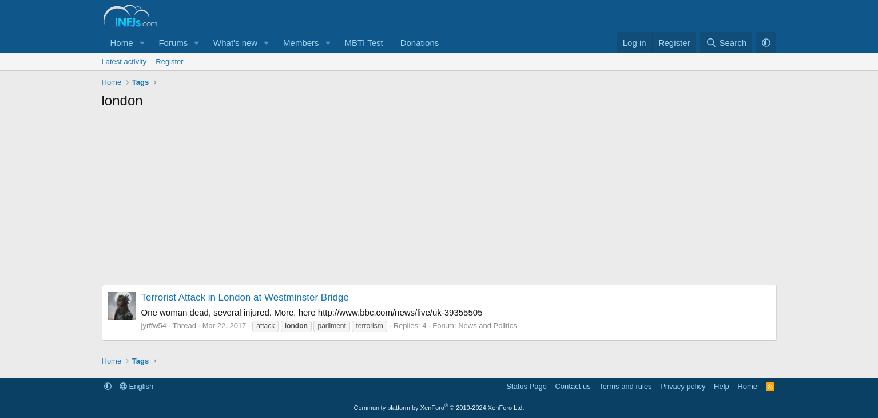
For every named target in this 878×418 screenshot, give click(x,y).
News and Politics (487, 325)
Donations (419, 43)
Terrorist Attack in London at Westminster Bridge (245, 297)
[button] (142, 42)
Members (301, 43)
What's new (235, 43)
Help (721, 386)
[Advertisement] (439, 201)
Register (169, 61)
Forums (173, 43)
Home (121, 43)
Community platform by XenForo (439, 407)
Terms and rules (625, 386)
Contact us (572, 386)
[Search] (726, 42)
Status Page (526, 386)
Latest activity (124, 61)
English (136, 386)
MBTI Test (363, 43)
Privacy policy (682, 386)
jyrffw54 (154, 325)
